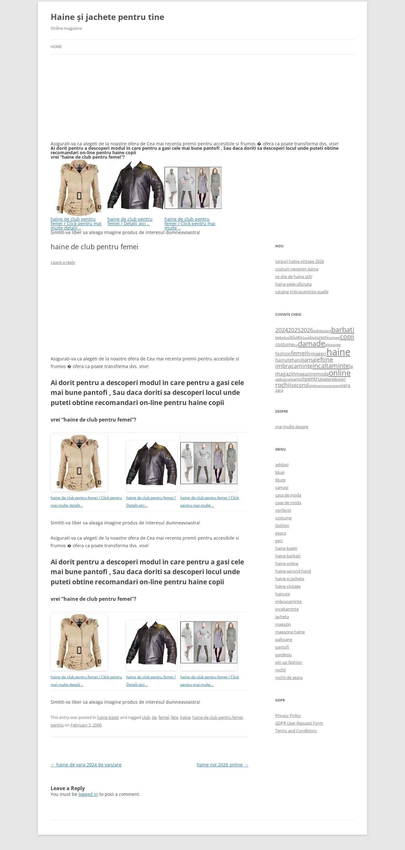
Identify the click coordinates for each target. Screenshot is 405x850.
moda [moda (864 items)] (322, 374)
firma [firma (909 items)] (312, 353)
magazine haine (290, 632)
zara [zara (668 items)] (279, 390)
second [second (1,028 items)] (299, 385)
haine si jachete (289, 578)
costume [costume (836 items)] (284, 344)
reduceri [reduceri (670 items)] (338, 379)
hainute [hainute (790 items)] (283, 360)
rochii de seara (288, 677)
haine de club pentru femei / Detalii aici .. (136, 219)
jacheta (282, 616)
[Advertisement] (98, 101)
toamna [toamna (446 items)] (320, 385)
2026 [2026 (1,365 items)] (307, 330)
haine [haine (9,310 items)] (338, 352)
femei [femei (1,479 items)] (298, 353)
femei (164, 717)
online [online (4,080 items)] (340, 372)
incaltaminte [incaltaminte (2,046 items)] (331, 365)
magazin (283, 624)
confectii (283, 510)
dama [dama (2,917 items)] (307, 343)
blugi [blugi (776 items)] (295, 337)
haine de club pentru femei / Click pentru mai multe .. (193, 221)
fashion (282, 525)
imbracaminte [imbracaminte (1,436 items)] (294, 366)
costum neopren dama (296, 269)
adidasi (282, 464)
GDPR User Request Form (299, 723)
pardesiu (283, 654)
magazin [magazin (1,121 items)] (285, 373)
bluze (280, 480)
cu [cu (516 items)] (296, 344)
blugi (279, 472)
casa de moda (288, 495)
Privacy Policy (288, 715)
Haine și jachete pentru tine (107, 16)
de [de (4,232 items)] (320, 343)
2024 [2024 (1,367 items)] (281, 330)
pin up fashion (288, 662)
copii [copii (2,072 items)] (347, 336)
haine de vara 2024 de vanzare (86, 765)
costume (283, 518)
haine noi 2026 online (222, 765)
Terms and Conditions (296, 730)
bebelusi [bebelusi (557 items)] (282, 337)
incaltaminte (287, 609)
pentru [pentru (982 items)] (313, 378)
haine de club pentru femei (217, 717)
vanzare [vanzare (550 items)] (334, 385)
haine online (286, 563)
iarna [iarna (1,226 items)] (309, 359)
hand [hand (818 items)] (297, 360)
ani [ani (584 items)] (328, 330)
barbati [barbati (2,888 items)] (342, 329)
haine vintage (288, 586)
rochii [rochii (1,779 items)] (283, 384)
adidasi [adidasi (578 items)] (319, 330)
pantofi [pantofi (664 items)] (298, 379)
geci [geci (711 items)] (322, 354)
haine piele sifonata (293, 284)
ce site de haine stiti (293, 276)
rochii (280, 670)
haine (185, 717)
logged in (88, 794)
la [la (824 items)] (351, 366)
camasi (281, 487)
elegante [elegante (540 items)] (333, 344)
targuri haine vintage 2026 (299, 261)
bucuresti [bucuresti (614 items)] (318, 337)
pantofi (282, 647)
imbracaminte (288, 601)
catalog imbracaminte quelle (301, 292)
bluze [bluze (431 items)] (305, 337)
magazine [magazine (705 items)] (306, 374)
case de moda (288, 502)
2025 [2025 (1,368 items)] (294, 330)
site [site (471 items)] (311, 385)
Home (56, 46)
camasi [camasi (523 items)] (333, 337)
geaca (280, 533)
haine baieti (108, 717)
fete (174, 717)
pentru (57, 725)
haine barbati (287, 556)
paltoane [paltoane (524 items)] (283, 379)
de (154, 717)
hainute (282, 594)
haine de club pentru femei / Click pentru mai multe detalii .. (79, 221)
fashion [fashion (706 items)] (283, 354)
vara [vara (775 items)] (345, 385)
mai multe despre (291, 426)
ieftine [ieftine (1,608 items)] (324, 359)
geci (279, 540)
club (146, 717)
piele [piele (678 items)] (325, 379)
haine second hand (293, 571)
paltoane (283, 639)
